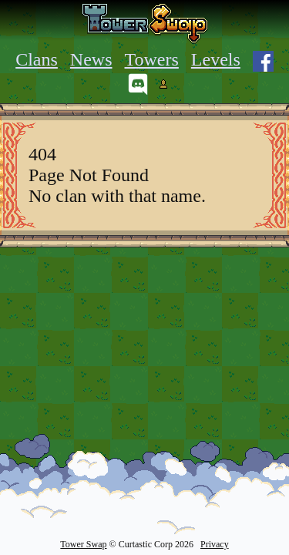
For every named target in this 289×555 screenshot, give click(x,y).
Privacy (214, 544)
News (91, 59)
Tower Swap (83, 544)
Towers (152, 59)
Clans (36, 59)
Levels (215, 59)
